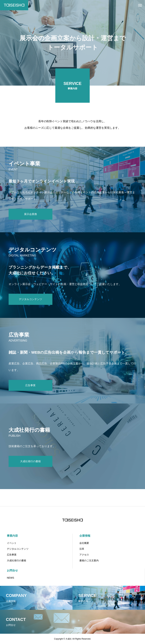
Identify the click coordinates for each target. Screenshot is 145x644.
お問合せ (12, 570)
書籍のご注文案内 (89, 560)
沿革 (81, 548)
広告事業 (11, 554)
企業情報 (84, 535)
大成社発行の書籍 (16, 560)
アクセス (84, 554)
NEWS (10, 577)
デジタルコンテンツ (18, 548)
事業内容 (12, 535)
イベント (11, 543)
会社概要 (84, 543)
